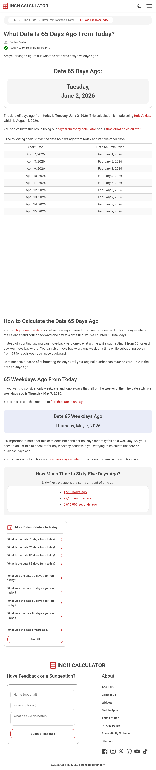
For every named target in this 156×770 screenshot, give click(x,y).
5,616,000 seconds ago (80, 504)
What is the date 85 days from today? (35, 563)
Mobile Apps (110, 710)
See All (35, 639)
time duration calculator (123, 129)
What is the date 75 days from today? (35, 547)
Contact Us (109, 695)
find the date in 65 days (67, 402)
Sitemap (107, 741)
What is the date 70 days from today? (35, 539)
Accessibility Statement (117, 733)
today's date (142, 116)
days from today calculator (77, 129)
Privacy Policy (111, 725)
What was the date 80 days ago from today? (35, 603)
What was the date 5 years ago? (35, 630)
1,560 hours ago (75, 492)
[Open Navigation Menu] (149, 6)
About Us (108, 687)
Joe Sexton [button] (20, 42)
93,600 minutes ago (78, 498)
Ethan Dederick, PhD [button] (38, 47)
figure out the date (29, 330)
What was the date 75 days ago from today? (35, 590)
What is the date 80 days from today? (35, 555)
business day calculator (66, 459)
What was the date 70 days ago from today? (35, 578)
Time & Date (29, 20)
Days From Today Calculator (58, 20)
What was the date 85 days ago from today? (35, 615)
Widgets (107, 702)
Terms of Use (110, 718)
